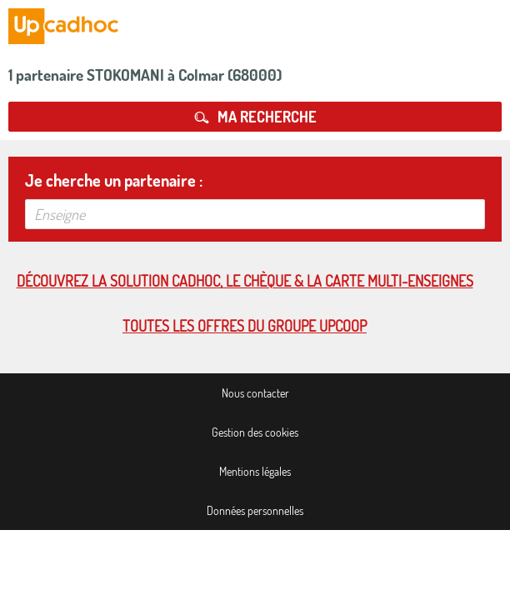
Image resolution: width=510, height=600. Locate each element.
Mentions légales (255, 471)
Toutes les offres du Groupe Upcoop (244, 326)
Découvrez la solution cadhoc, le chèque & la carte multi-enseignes (245, 281)
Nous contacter (255, 393)
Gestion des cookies (255, 432)
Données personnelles (255, 510)
